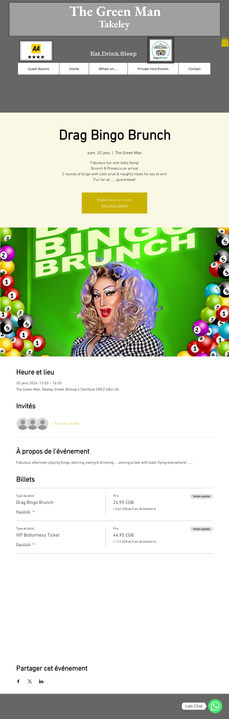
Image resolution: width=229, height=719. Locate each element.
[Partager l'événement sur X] (30, 681)
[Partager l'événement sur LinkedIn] (41, 681)
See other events (114, 205)
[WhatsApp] (215, 706)
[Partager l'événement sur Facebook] (18, 681)
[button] (225, 42)
